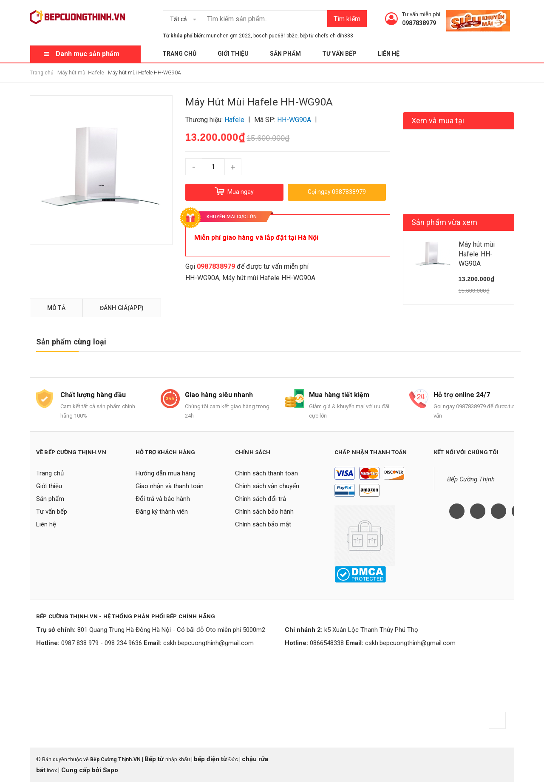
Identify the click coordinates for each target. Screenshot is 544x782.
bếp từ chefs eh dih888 (326, 36)
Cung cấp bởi (81, 770)
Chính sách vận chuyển (267, 486)
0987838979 (419, 23)
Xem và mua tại (438, 120)
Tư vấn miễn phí (421, 14)
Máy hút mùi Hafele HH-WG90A (268, 278)
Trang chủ (179, 53)
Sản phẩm (285, 53)
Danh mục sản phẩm (87, 54)
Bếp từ (154, 759)
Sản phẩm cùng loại (71, 341)
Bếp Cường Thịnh (471, 479)
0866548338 (327, 643)
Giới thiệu (233, 53)
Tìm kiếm (347, 19)
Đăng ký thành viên (162, 511)
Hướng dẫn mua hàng (166, 473)
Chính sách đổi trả (260, 499)
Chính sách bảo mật (263, 524)
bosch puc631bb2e (275, 36)
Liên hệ (389, 53)
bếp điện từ (210, 759)
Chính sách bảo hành (264, 511)
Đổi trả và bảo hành (163, 499)
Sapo (110, 770)
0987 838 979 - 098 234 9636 (101, 643)
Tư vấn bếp (339, 53)
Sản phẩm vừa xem (444, 222)
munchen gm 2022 (228, 36)
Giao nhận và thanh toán (170, 486)
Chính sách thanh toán (266, 473)
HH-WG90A (202, 278)
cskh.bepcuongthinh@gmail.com (208, 643)
